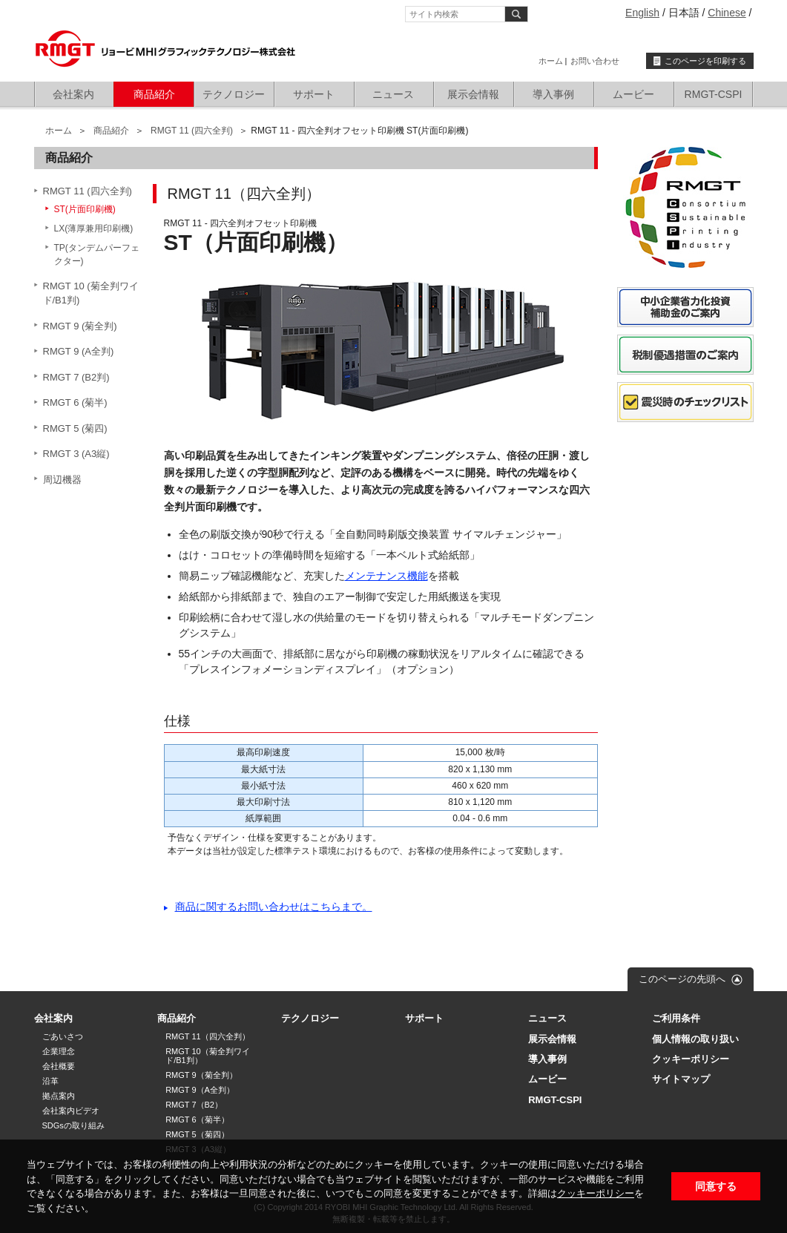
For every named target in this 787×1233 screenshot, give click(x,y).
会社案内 (73, 94)
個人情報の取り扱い (695, 1039)
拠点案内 (58, 1095)
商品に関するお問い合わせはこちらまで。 (273, 907)
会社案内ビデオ (70, 1110)
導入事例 (553, 94)
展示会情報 (473, 94)
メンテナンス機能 (386, 576)
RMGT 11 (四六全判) (192, 130)
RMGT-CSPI (713, 94)
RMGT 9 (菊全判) (80, 326)
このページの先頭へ (682, 978)
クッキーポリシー (595, 1193)
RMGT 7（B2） (194, 1104)
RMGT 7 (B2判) (76, 377)
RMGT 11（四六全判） (207, 1036)
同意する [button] (716, 1186)
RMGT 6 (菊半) (75, 402)
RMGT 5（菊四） (196, 1134)
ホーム (551, 60)
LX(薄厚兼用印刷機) (94, 228)
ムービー (633, 94)
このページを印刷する (705, 60)
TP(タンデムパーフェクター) (96, 254)
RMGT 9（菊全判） (201, 1075)
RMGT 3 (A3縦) (76, 453)
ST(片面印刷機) (85, 209)
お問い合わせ (594, 60)
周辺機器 (62, 479)
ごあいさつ (62, 1036)
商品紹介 (154, 94)
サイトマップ (681, 1079)
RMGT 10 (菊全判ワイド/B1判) (91, 293)
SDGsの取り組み (73, 1125)
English (642, 13)
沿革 (50, 1080)
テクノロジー (233, 94)
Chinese (726, 13)
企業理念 (58, 1051)
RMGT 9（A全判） (199, 1089)
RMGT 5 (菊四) (75, 428)
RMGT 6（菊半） (196, 1119)
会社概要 (58, 1066)
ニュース (393, 94)
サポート (314, 94)
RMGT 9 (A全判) (78, 351)
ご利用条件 (676, 1018)
